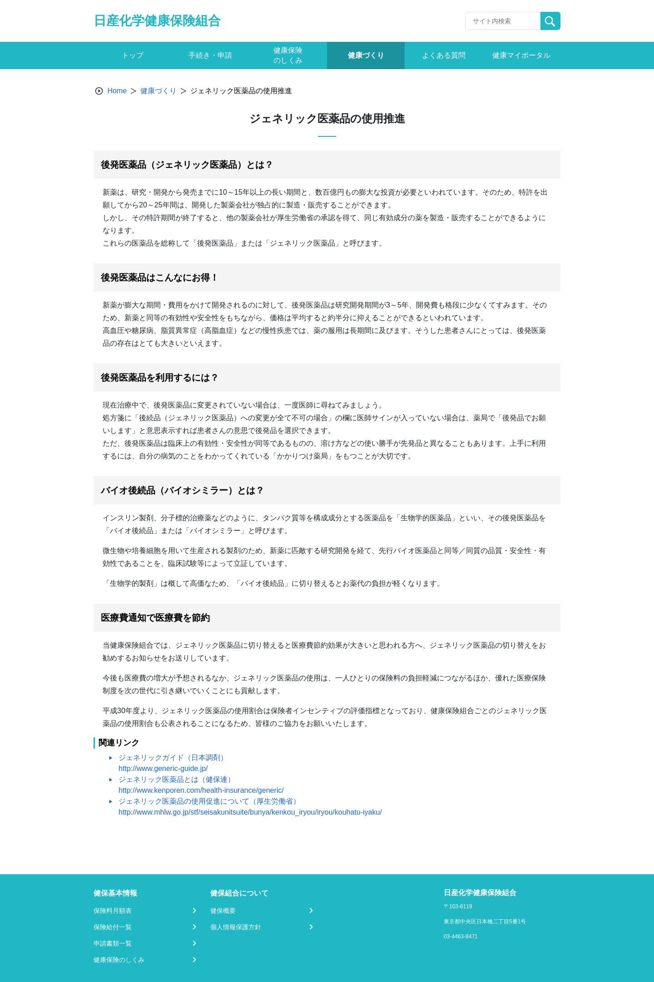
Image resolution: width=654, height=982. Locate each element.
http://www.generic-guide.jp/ (163, 768)
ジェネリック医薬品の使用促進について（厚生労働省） (209, 801)
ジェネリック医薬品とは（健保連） (177, 779)
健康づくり (158, 91)
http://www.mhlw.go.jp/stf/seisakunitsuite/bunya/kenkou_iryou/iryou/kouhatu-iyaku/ (250, 812)
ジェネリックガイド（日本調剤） (173, 757)
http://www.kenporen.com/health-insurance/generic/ (201, 790)
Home (117, 91)
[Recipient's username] (503, 21)
